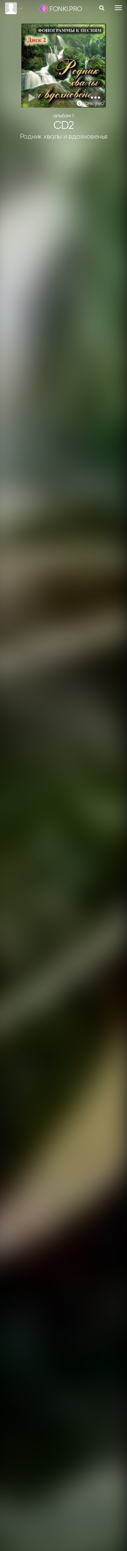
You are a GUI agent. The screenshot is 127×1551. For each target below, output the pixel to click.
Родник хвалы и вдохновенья (63, 136)
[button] (96, 97)
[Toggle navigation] (118, 7)
